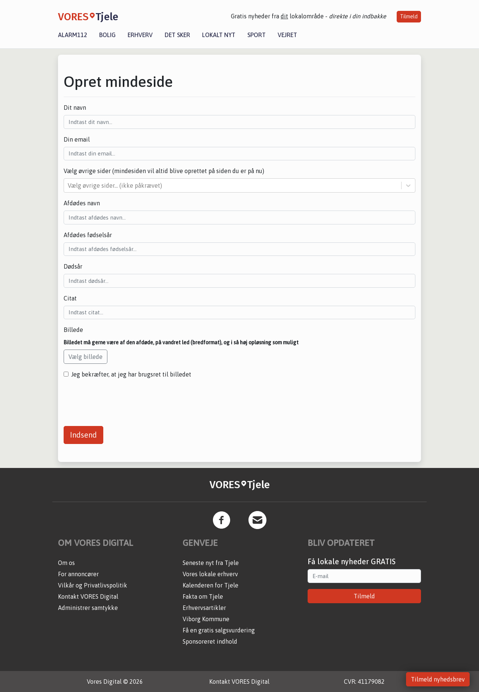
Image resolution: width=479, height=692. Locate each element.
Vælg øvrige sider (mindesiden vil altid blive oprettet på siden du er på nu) (164, 170)
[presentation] (120, 399)
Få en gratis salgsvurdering (219, 630)
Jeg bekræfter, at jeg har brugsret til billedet (131, 374)
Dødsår (73, 266)
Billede (73, 329)
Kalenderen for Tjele (210, 585)
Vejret (287, 34)
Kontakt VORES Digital (88, 596)
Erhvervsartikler (204, 607)
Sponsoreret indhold (210, 641)
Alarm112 (72, 34)
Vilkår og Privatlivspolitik (92, 585)
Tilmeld (409, 16)
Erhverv (140, 34)
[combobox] (68, 185)
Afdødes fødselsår (88, 235)
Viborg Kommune (206, 619)
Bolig (107, 34)
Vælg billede (85, 356)
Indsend (83, 434)
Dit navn (75, 107)
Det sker (177, 34)
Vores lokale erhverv (210, 574)
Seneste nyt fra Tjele (211, 562)
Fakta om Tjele (203, 596)
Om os (66, 562)
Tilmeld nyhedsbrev (438, 679)
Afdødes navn (82, 203)
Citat (70, 298)
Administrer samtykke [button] (88, 607)
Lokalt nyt (218, 34)
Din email (77, 139)
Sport (256, 34)
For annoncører (78, 574)
